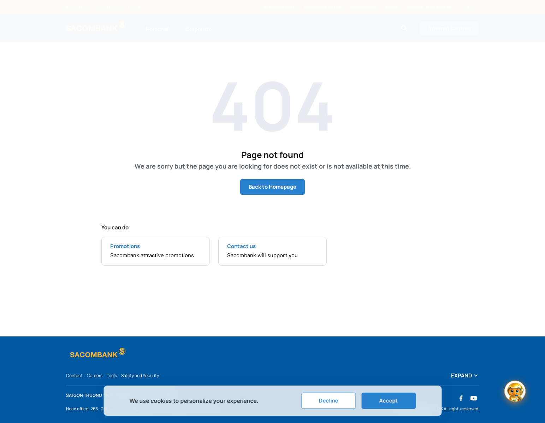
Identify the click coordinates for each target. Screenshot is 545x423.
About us (76, 7)
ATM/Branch (363, 7)
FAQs (391, 7)
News (134, 7)
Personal (157, 29)
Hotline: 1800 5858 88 (428, 7)
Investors (107, 7)
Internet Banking (449, 28)
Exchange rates (322, 7)
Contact (74, 375)
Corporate (198, 29)
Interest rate (280, 7)
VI (470, 7)
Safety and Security (140, 375)
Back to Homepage (272, 186)
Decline (328, 400)
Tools (112, 375)
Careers (94, 375)
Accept (388, 400)
